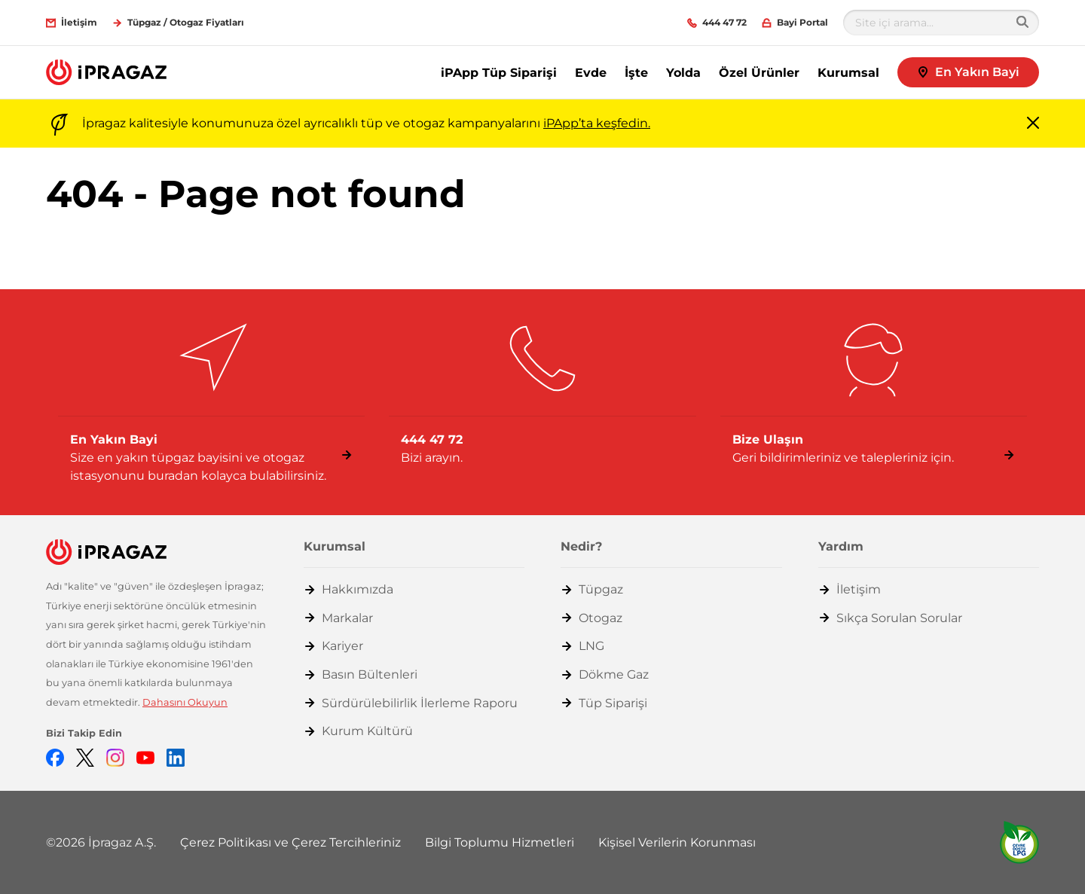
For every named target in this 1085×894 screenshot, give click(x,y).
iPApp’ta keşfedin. (596, 123)
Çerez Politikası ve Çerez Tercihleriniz (290, 842)
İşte (636, 73)
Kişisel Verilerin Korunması (677, 842)
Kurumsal (848, 73)
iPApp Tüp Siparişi (499, 73)
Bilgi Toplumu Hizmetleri (499, 842)
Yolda (683, 73)
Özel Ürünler (759, 73)
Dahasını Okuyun (185, 702)
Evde (591, 73)
